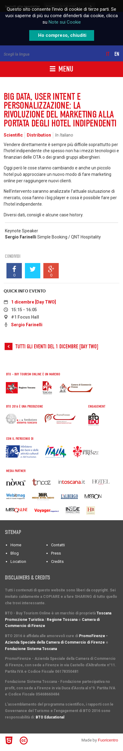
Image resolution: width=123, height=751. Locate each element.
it (107, 54)
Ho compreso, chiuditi (62, 35)
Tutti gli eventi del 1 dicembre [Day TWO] (56, 346)
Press (56, 553)
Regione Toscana (62, 619)
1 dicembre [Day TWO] (33, 302)
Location (18, 561)
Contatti (58, 545)
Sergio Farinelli (26, 324)
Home (15, 545)
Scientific (13, 135)
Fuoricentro (108, 740)
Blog (14, 553)
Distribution (39, 135)
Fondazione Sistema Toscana (31, 649)
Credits (57, 561)
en (116, 54)
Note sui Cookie (65, 22)
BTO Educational (50, 717)
